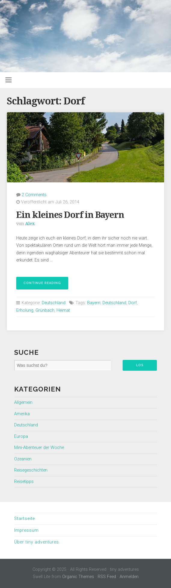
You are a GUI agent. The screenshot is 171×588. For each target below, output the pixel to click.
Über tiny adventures (36, 542)
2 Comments (34, 194)
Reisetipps (24, 481)
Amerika (22, 413)
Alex (30, 223)
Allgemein (23, 402)
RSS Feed (107, 576)
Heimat (63, 310)
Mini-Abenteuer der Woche (39, 447)
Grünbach (44, 310)
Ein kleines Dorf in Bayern (70, 215)
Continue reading (38, 284)
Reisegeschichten (30, 470)
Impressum (26, 530)
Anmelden (129, 576)
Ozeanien (23, 459)
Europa (21, 436)
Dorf (132, 302)
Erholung (24, 310)
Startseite (24, 518)
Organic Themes (78, 576)
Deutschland (54, 302)
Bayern (93, 302)
